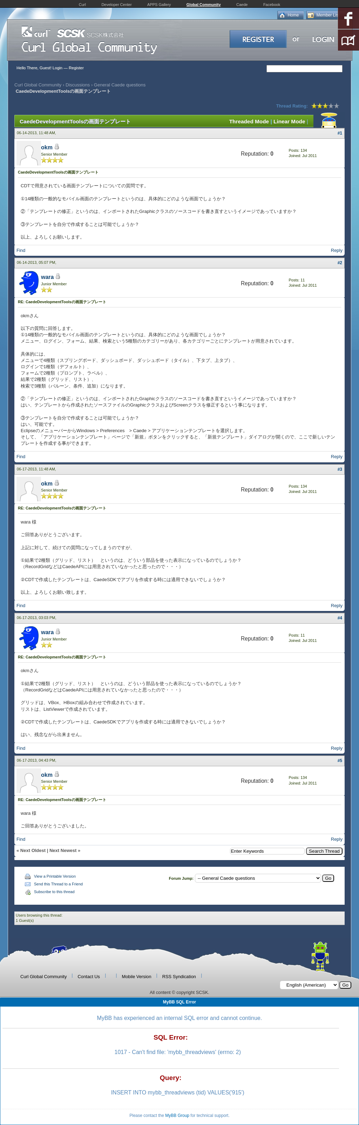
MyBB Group (177, 1115)
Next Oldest (33, 850)
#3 (340, 469)
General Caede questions (119, 84)
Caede (242, 4)
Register (76, 68)
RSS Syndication (179, 976)
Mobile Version (136, 976)
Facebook (271, 4)
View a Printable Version (55, 876)
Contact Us (89, 976)
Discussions (78, 84)
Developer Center (116, 4)
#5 (340, 760)
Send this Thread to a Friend (58, 884)
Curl (82, 4)
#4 (340, 618)
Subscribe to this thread (54, 892)
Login (57, 68)
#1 (340, 133)
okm (47, 147)
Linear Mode (289, 121)
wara (47, 277)
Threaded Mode (249, 121)
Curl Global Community (37, 84)
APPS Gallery (159, 4)
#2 (340, 262)
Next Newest (62, 850)
